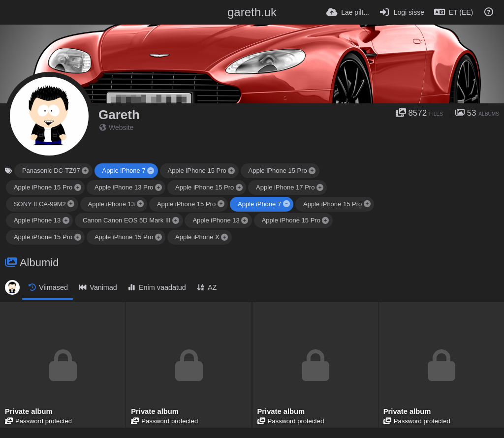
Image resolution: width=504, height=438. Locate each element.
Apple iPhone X (197, 237)
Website (116, 127)
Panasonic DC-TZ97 (51, 170)
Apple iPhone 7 (123, 170)
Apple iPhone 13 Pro (123, 187)
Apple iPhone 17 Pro (285, 187)
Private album (28, 412)
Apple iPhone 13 (111, 204)
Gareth (119, 114)
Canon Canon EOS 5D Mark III (126, 220)
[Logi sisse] (401, 12)
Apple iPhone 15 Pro (196, 170)
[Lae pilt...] (347, 12)
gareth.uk (252, 12)
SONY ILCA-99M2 (40, 204)
